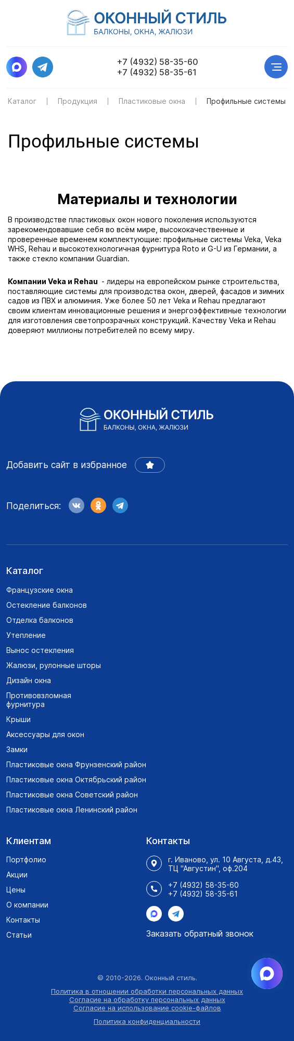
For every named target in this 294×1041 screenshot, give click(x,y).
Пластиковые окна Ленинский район (71, 809)
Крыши (18, 719)
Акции (17, 874)
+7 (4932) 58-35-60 (157, 62)
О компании (27, 904)
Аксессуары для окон (45, 734)
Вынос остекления (40, 650)
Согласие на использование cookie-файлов (147, 1008)
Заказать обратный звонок (199, 933)
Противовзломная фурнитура (38, 700)
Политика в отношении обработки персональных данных (147, 991)
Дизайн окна (28, 680)
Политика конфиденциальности (147, 1021)
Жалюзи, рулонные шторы (53, 665)
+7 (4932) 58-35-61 (157, 72)
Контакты (23, 919)
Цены (15, 889)
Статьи (19, 934)
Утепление (26, 635)
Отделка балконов (39, 620)
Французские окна (39, 589)
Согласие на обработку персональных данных (147, 999)
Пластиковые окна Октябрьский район (76, 779)
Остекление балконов (46, 604)
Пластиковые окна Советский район (72, 794)
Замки (17, 749)
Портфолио (26, 859)
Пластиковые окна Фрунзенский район (76, 764)
